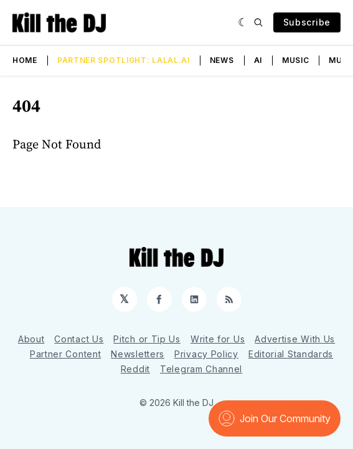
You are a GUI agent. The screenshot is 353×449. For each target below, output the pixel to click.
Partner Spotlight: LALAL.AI (123, 60)
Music (295, 60)
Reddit (135, 369)
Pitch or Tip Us (147, 339)
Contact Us (78, 339)
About (31, 339)
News (222, 60)
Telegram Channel (201, 369)
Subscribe (307, 22)
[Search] (258, 22)
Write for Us (218, 339)
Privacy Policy (206, 354)
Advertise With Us (295, 339)
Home (24, 60)
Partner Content (65, 354)
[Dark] (243, 22)
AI (258, 60)
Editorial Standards (290, 354)
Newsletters (137, 354)
